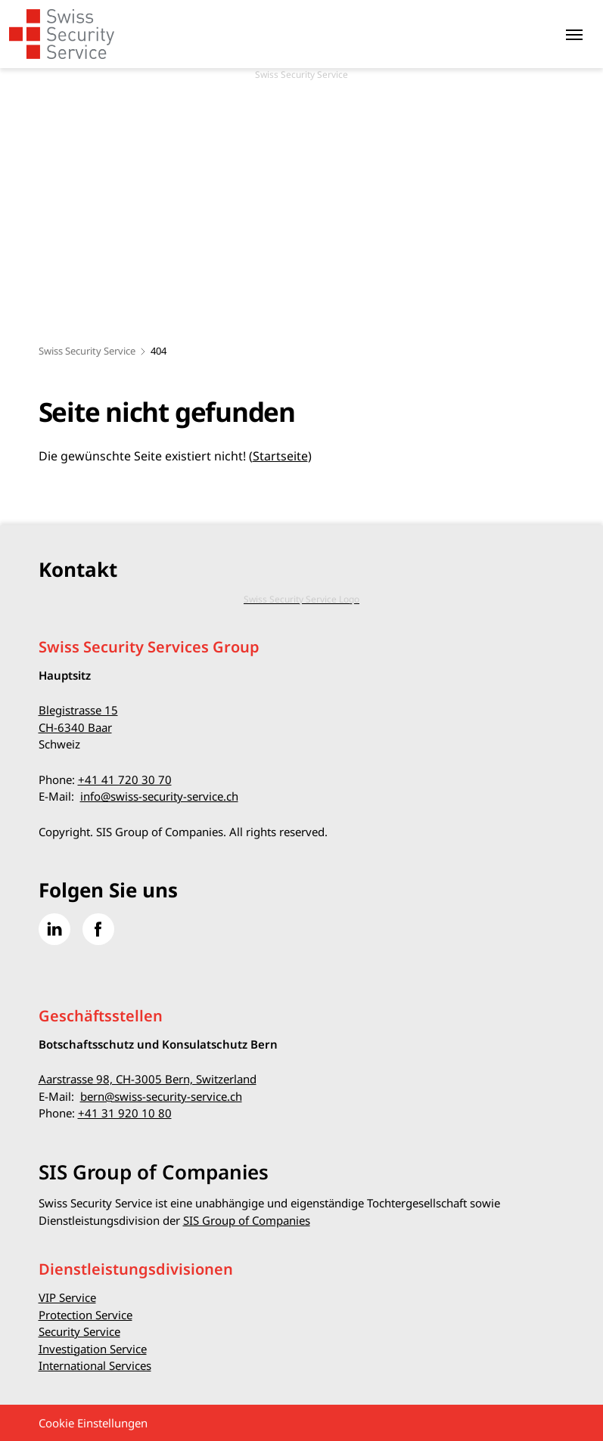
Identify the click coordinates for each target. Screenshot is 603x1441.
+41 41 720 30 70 (125, 779)
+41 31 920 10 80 (125, 1112)
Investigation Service (93, 1348)
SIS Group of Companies (246, 1220)
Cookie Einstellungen (93, 1422)
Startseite (280, 456)
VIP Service (67, 1297)
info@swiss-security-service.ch (159, 796)
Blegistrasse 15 (78, 709)
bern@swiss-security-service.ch (161, 1096)
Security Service (79, 1331)
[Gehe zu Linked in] (54, 929)
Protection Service (85, 1314)
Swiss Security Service (87, 351)
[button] (557, 1346)
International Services (95, 1365)
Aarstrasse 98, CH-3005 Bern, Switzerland (147, 1078)
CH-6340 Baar (75, 727)
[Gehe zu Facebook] (98, 929)
